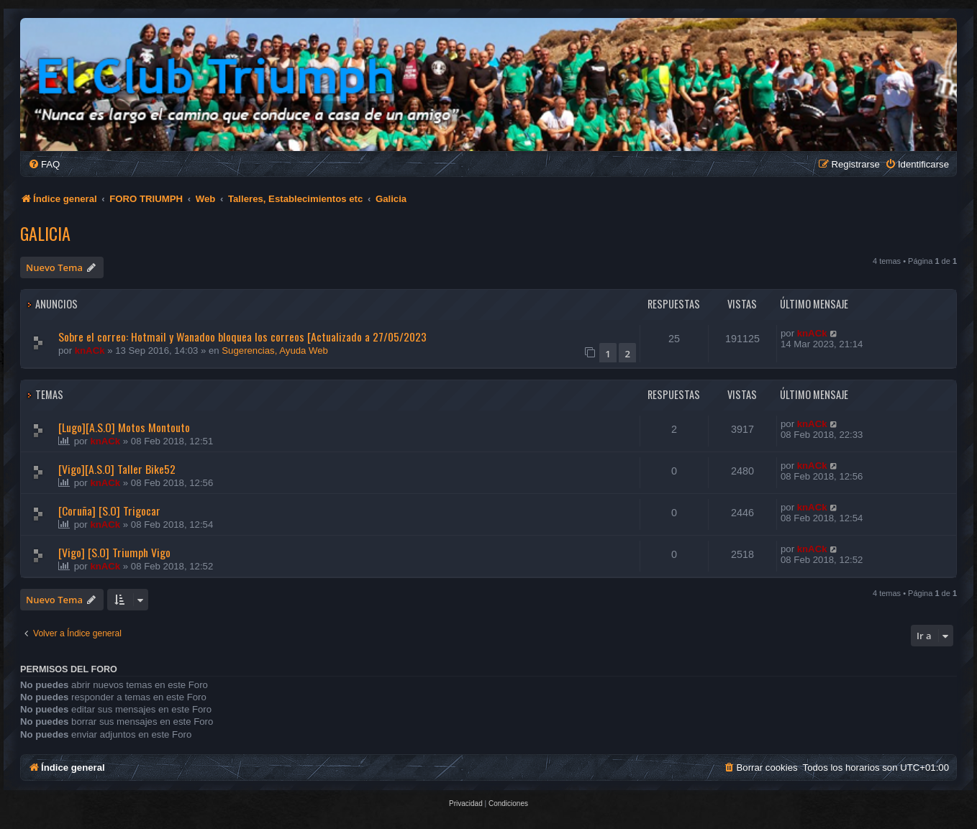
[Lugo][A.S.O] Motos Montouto (124, 427)
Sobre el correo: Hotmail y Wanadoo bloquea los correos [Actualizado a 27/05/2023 (242, 336)
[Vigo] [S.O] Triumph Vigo (114, 552)
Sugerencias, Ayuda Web (275, 350)
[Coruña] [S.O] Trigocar (109, 510)
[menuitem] (44, 164)
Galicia (45, 233)
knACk (90, 350)
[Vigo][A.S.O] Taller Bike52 (117, 468)
